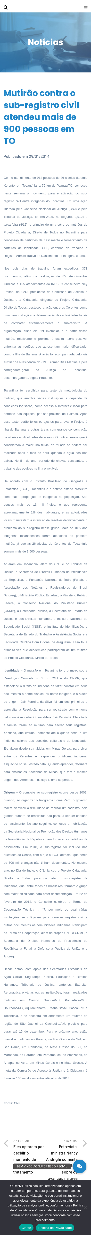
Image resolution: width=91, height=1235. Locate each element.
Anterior (29, 1157)
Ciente (26, 1228)
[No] (85, 1207)
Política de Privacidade (55, 1228)
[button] (79, 1166)
